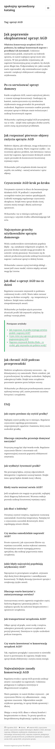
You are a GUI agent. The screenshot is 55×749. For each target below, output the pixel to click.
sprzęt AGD (17, 739)
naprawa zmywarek (33, 734)
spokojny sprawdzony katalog (19, 8)
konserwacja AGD (19, 734)
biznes (23, 727)
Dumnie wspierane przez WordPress (17, 746)
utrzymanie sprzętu (29, 739)
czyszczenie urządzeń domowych (21, 730)
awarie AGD (33, 727)
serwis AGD (8, 739)
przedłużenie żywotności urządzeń (37, 737)
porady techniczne (18, 737)
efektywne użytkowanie (19, 732)
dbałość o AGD (38, 730)
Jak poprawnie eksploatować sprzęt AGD (25, 36)
